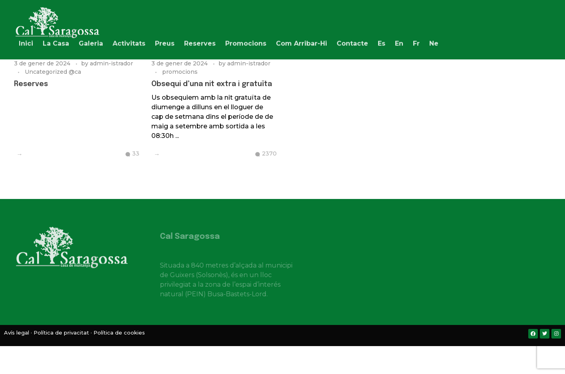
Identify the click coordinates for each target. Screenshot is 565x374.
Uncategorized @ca (53, 71)
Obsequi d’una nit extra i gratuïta (211, 84)
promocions (180, 71)
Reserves (31, 84)
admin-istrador (111, 63)
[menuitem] (381, 42)
